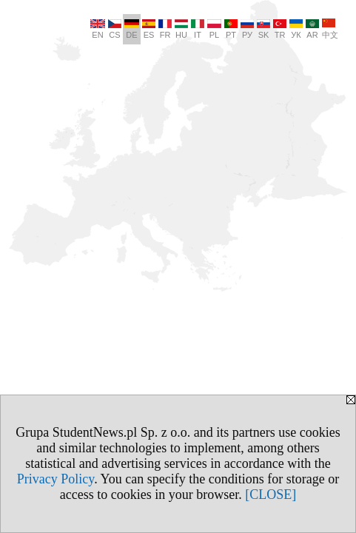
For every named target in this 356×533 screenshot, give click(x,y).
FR (165, 29)
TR (279, 29)
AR (312, 29)
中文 (330, 29)
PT (231, 29)
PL (214, 29)
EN (97, 29)
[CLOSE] (270, 494)
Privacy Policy (55, 479)
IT (197, 29)
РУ (247, 29)
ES (148, 29)
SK (263, 29)
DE (131, 29)
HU (181, 29)
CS (114, 29)
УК (296, 29)
